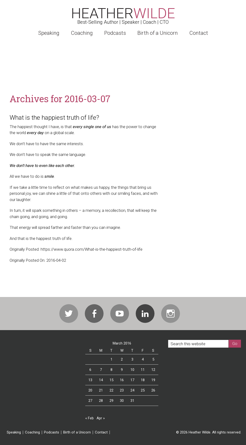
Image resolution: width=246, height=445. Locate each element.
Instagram (170, 313)
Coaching (32, 432)
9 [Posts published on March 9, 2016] (122, 370)
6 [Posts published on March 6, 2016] (90, 370)
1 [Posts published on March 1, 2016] (111, 359)
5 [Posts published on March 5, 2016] (153, 359)
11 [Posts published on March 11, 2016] (143, 370)
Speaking (14, 432)
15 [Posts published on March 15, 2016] (111, 380)
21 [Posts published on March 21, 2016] (101, 390)
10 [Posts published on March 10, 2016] (132, 370)
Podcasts (51, 432)
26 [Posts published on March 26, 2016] (153, 390)
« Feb (89, 418)
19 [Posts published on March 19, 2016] (153, 380)
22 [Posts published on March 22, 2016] (111, 390)
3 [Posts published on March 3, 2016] (132, 359)
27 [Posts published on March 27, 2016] (90, 400)
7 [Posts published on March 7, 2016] (101, 370)
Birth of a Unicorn (77, 432)
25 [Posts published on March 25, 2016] (143, 390)
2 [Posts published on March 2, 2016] (122, 359)
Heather (123, 13)
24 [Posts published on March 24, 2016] (132, 390)
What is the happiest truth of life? (54, 117)
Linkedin (145, 313)
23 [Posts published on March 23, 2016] (122, 390)
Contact (101, 432)
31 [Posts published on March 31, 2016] (132, 400)
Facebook (94, 313)
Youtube (119, 313)
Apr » (101, 418)
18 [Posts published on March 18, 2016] (143, 380)
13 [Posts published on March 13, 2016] (90, 380)
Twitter (68, 313)
